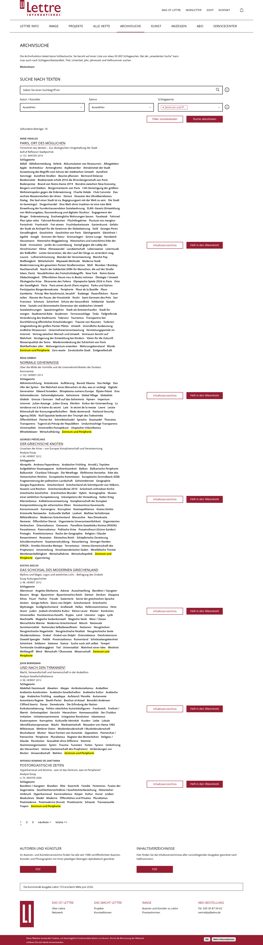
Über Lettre (58, 908)
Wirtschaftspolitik (82, 553)
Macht (55, 724)
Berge (35, 594)
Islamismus (98, 716)
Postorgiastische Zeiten (42, 765)
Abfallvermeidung (40, 163)
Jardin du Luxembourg (58, 244)
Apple (23, 167)
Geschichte (46, 232)
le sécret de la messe (83, 407)
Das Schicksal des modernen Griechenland (59, 570)
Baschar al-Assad (74, 700)
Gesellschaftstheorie (41, 676)
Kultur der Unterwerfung (97, 403)
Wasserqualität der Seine (35, 342)
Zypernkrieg (42, 557)
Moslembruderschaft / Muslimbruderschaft (84, 728)
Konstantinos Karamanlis (88, 505)
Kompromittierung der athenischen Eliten (45, 505)
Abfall (23, 163)
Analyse (24, 452)
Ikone (23, 611)
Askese (65, 590)
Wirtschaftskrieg (49, 431)
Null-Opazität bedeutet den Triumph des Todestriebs (71, 415)
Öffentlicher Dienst (44, 521)
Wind (39, 651)
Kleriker (75, 403)
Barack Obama (86, 383)
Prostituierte (74, 802)
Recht (76, 297)
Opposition (91, 732)
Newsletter (193, 10)
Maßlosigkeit (28, 261)
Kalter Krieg (106, 497)
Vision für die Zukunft (100, 338)
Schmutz (39, 301)
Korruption (64, 509)
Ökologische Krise (31, 281)
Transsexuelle (105, 802)
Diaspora (113, 594)
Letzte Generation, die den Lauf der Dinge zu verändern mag (76, 253)
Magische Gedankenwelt (51, 619)
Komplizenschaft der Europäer (88, 501)
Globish (24, 399)
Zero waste (59, 350)
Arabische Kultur (93, 692)
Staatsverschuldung (57, 541)
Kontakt (224, 10)
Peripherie (67, 289)
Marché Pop (100, 257)
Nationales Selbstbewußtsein (59, 627)
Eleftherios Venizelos (92, 472)
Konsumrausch (29, 509)
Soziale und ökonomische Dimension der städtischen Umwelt (65, 305)
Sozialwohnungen (31, 309)
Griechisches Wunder (64, 493)
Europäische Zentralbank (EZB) (101, 476)
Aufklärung (67, 383)
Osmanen (62, 525)
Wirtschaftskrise (59, 553)
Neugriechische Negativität (36, 631)
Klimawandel (56, 248)
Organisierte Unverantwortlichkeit (80, 521)
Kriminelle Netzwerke (33, 513)
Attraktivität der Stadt (96, 167)
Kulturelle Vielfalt (59, 513)
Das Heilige (104, 383)
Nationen (85, 627)
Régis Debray (28, 358)
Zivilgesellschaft (102, 350)
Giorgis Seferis (39, 602)
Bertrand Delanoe (92, 175)
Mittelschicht (46, 261)
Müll (90, 265)
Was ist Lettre (171, 10)
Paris (44, 285)
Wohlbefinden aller (31, 346)
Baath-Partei (54, 700)
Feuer (32, 598)
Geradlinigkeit (28, 232)
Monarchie (78, 517)
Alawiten (52, 688)
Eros (116, 391)
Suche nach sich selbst (84, 643)
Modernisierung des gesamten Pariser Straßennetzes (52, 265)
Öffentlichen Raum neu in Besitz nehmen (67, 277)
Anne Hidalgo (29, 138)
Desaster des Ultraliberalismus (93, 196)
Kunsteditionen (103, 912)
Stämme (86, 741)
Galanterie (67, 598)
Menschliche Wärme (32, 623)
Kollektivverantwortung (53, 501)
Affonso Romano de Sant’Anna (40, 760)
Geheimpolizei (39, 712)
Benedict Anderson (98, 700)
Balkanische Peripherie (104, 468)
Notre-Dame (107, 273)
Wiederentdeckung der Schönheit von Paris (79, 342)
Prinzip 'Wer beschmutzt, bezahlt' (55, 293)
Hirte (113, 606)
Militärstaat (27, 728)
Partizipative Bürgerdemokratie (39, 289)
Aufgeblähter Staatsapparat (37, 468)
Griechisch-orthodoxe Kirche (97, 489)
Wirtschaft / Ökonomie (58, 651)
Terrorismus (72, 545)
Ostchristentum (107, 635)
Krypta (70, 615)
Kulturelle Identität (67, 720)
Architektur (36, 167)
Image (53, 26)
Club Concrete (102, 192)
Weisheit (113, 647)
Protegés (25, 533)
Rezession (45, 537)
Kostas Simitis (105, 509)
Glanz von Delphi (61, 602)
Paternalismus (46, 529)
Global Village (90, 395)
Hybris (83, 493)
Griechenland (55, 484)
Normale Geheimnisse (39, 362)
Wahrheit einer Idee (93, 647)
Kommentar (27, 371)
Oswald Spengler (30, 639)
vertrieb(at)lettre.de (209, 912)
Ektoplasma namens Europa (77, 391)
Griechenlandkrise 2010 (62, 489)
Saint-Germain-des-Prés (96, 297)
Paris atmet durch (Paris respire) (69, 285)
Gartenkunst (99, 224)
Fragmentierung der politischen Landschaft (46, 480)
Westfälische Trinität (103, 549)
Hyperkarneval (43, 794)
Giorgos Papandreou (32, 484)
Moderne (51, 798)
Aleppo (65, 688)
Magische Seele (77, 619)
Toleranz (63, 317)
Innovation (35, 244)
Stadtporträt (46, 151)
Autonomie (99, 696)
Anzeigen (179, 26)
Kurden (85, 720)
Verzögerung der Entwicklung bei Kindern (59, 338)
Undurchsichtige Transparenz (99, 423)
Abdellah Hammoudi (32, 688)
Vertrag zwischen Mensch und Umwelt (56, 334)
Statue (64, 643)
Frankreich (41, 224)
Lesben (109, 794)
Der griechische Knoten (41, 443)
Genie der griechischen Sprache (95, 598)
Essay (33, 452)
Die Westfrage (69, 472)
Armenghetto (54, 167)
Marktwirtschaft (71, 724)
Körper (79, 794)
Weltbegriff (26, 651)
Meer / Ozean (97, 619)
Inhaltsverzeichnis (165, 245)
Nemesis (25, 521)
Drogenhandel (48, 204)
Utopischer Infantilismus (86, 427)
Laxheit (77, 513)
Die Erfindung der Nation (82, 704)
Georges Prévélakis (32, 439)
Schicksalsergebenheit (104, 639)
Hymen (90, 399)
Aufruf (23, 151)
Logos (101, 615)
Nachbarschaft (29, 269)
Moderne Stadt (91, 261)
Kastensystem (28, 720)
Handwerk (110, 236)
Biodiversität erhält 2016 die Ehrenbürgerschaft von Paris (73, 180)
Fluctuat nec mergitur (102, 220)
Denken (101, 594)
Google (35, 236)
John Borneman (30, 663)
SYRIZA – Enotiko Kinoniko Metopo (41, 545)
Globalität (106, 395)
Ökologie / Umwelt (106, 277)
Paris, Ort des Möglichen (42, 143)
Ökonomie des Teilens (57, 281)
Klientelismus (28, 501)
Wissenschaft (83, 651)
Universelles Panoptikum (53, 427)
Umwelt (75, 326)
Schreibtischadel (65, 419)
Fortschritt (26, 224)
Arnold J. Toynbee (99, 464)
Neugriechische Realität (70, 631)
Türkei (88, 745)
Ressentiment (28, 537)
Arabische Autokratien (33, 692)
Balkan (83, 468)
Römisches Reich (64, 537)
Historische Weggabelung (52, 240)
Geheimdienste (29, 395)
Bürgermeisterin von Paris (64, 188)
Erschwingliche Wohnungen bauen (72, 216)
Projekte (76, 26)
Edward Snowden (46, 391)
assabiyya (59, 696)
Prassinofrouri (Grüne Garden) (97, 529)
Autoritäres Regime (32, 700)
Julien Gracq (60, 403)
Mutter (41, 732)
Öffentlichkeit (28, 419)
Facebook (101, 216)
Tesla (95, 313)
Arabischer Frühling (74, 464)
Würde (111, 346)
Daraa (43, 704)
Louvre (24, 257)
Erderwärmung (40, 216)
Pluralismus (58, 736)
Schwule (90, 802)
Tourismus (77, 317)
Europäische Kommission (64, 476)
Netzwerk (57, 912)
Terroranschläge (80, 313)
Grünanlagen (75, 236)
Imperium (104, 399)
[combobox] (52, 107)
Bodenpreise (27, 184)
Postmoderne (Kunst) (52, 802)
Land (79, 615)
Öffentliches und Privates (75, 798)
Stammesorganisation (33, 745)
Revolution (37, 741)
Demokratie (57, 704)
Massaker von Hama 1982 (99, 724)
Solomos (53, 643)
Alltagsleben (111, 163)
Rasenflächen (99, 293)
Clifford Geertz (29, 704)
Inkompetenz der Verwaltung (79, 497)
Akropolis (25, 464)
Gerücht (55, 712)
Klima (42, 248)
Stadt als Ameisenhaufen (81, 309)
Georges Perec (109, 228)
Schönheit (52, 301)
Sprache (82, 419)
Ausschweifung (80, 590)
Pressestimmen (151, 912)
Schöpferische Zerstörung (92, 537)
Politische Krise (67, 529)
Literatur (90, 615)
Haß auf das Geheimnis (69, 399)
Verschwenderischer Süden (71, 549)
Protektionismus (43, 533)
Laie (65, 407)
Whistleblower (28, 431)
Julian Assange (42, 403)
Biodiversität (27, 180)
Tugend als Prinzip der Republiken (58, 423)
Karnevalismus (63, 794)
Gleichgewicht (91, 232)
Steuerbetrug (80, 541)
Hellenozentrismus (96, 606)
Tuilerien (108, 322)
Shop (210, 10)
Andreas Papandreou (46, 464)
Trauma (63, 745)
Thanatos (110, 419)
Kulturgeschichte (36, 578)
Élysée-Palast (104, 391)
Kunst (156, 26)
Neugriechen (102, 627)
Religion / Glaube (95, 533)
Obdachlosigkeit (30, 277)
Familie (85, 785)
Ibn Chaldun (108, 712)
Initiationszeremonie (46, 716)
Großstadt (67, 606)
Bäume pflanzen (68, 175)
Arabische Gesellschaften (65, 692)
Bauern (24, 594)
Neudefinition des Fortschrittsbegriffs (60, 273)
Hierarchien (69, 712)
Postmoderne (28, 802)
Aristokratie (51, 383)
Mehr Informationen (223, 939)
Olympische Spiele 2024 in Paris (92, 281)
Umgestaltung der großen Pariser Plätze (44, 326)
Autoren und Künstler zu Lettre (160, 908)
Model (40, 798)
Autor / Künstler (30, 99)
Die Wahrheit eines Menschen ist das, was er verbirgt (73, 387)
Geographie (103, 480)
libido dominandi (80, 411)
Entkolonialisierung (32, 708)
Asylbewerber (72, 167)
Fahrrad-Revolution (53, 220)
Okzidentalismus (30, 635)
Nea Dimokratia (97, 517)
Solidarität (97, 301)
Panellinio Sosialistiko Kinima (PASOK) (93, 525)
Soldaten (40, 643)
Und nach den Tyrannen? (42, 667)
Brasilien (52, 785)
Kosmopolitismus (83, 509)
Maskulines (27, 798)
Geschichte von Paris (68, 232)
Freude (54, 598)
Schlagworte (166, 99)
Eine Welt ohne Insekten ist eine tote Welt (85, 204)
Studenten (61, 313)
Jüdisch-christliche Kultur (54, 611)
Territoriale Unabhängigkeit (37, 647)
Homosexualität (89, 712)
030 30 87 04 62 (212, 908)
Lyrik (110, 615)
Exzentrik (73, 785)
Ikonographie (97, 493)
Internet (25, 403)
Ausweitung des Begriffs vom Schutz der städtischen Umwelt (57, 171)
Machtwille (26, 619)
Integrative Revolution (75, 716)
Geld (95, 228)
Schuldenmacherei (31, 541)
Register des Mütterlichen (83, 736)
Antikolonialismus (82, 688)
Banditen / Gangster (104, 590)
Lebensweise (95, 248)
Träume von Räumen (88, 322)
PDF (38, 869)
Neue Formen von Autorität (65, 732)
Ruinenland (81, 639)
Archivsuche (130, 26)
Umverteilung (44, 549)
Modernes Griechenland (55, 517)
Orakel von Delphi (64, 635)
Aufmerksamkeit (66, 468)
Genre (93, 99)
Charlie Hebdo (82, 192)
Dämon (89, 594)
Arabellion (102, 688)
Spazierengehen (54, 309)
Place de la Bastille (87, 289)
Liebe (96, 720)
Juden (33, 611)
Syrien (53, 745)
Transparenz (27, 423)
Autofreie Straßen (45, 175)
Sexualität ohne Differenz (62, 741)
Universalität (28, 427)
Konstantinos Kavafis (50, 615)
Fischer (43, 598)
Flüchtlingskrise (77, 220)
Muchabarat (27, 732)
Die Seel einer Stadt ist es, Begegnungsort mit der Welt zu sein (68, 200)
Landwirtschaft (76, 248)
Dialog (24, 200)
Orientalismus (45, 525)
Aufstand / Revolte (79, 696)
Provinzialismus (62, 639)
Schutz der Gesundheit (75, 301)
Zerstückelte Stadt (79, 350)
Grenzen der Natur (53, 236)
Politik (46, 639)
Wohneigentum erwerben (61, 346)
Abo (200, 26)
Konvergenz (48, 509)
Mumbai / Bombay (106, 265)
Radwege (83, 293)
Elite (62, 785)
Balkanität (26, 472)
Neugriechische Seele (100, 631)
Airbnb (57, 163)
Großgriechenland (47, 606)
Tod (58, 647)
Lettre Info (29, 26)
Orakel (47, 635)
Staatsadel (95, 419)
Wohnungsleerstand (92, 346)
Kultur (89, 794)
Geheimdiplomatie (52, 395)
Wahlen (57, 753)
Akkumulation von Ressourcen (82, 163)
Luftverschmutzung (43, 257)
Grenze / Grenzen (42, 399)
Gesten (24, 602)
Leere (101, 407)
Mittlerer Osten (46, 728)
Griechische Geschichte (34, 493)
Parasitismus (27, 529)
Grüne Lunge (94, 236)
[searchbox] (52, 107)
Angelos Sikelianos (46, 590)
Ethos (23, 598)
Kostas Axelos (29, 565)
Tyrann (99, 745)
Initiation (25, 716)
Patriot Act (45, 419)
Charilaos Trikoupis (46, 472)
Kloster (94, 611)
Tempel (105, 643)
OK (207, 939)
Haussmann (27, 240)
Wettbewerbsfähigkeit (33, 553)
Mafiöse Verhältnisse (97, 513)
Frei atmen (57, 224)
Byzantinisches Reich (69, 594)
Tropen (24, 806)
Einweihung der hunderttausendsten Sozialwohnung (52, 208)
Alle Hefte (101, 26)
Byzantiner (47, 594)
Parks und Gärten (102, 285)
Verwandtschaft (40, 753)
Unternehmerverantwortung (66, 330)
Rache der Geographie (69, 533)
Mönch (83, 623)
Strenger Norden (100, 541)
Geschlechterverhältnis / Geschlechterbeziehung (66, 790)
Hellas (79, 606)
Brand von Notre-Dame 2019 (55, 184)
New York (91, 273)
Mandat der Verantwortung (74, 257)
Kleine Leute (80, 611)
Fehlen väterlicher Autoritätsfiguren (68, 708)
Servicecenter (225, 26)
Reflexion (33, 151)
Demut (68, 196)
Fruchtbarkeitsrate (77, 224)
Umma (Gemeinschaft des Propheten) (64, 749)
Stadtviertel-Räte (42, 313)
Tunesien (76, 745)
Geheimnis (72, 395)
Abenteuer (26, 590)
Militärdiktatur (29, 517)
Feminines (99, 785)
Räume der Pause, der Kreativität (49, 297)
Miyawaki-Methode (68, 261)
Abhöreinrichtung (31, 383)
